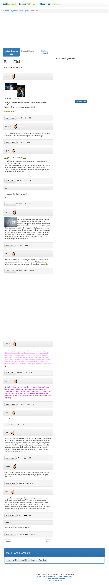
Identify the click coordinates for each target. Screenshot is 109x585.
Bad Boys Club (12, 560)
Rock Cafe (42, 560)
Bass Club (24, 560)
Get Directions (81, 101)
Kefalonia (6, 11)
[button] (28, 4)
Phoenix (33, 560)
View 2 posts (10, 204)
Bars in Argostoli (24, 11)
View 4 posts (10, 245)
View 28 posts (10, 483)
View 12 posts (10, 142)
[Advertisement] (54, 30)
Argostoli (14, 11)
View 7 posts (10, 118)
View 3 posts (10, 458)
